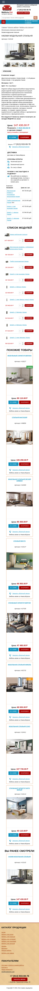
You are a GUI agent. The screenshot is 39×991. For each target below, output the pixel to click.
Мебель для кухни (7, 934)
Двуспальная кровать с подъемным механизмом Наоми (13, 193)
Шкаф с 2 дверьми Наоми (13, 219)
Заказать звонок (23, 13)
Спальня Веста (19, 541)
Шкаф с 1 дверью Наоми (12, 213)
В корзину (25, 137)
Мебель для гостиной (8, 939)
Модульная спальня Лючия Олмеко (19, 480)
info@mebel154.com (8, 972)
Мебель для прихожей (9, 941)
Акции (3, 932)
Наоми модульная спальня (18, 234)
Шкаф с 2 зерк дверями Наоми (20, 337)
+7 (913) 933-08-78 (23, 128)
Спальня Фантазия (19, 417)
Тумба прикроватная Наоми (13, 201)
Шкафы (4, 946)
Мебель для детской (8, 943)
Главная (4, 27)
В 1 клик (12, 137)
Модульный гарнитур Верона (19, 355)
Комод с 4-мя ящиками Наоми (12, 207)
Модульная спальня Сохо (19, 726)
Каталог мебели (13, 27)
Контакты (5, 967)
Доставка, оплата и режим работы (13, 965)
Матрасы (4, 948)
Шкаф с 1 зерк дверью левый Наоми (22, 299)
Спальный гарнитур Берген (19, 603)
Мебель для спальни (26, 27)
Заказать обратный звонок (20, 147)
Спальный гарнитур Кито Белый (19, 789)
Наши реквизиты (7, 969)
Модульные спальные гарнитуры (12, 30)
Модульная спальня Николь (19, 664)
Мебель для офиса (8, 953)
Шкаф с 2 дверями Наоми (18, 312)
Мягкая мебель (6, 950)
